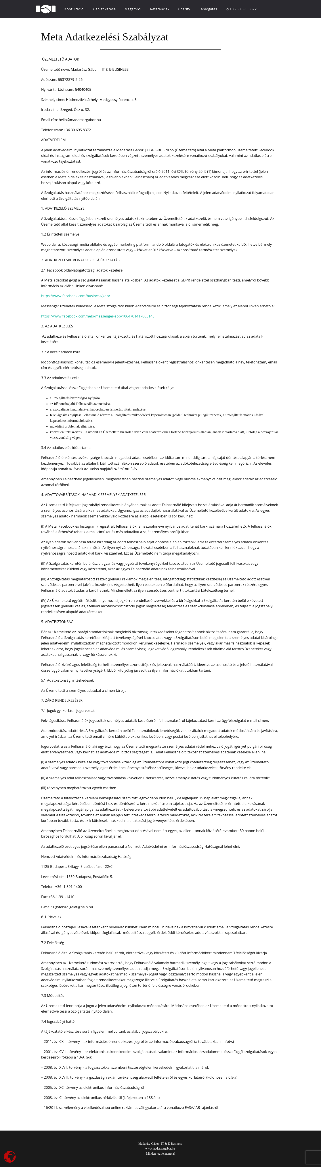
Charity (184, 9)
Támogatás (208, 9)
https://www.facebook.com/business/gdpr (75, 295)
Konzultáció (74, 9)
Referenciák (160, 9)
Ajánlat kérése (104, 9)
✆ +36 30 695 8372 (241, 9)
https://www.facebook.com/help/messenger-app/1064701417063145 (98, 316)
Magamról (132, 9)
